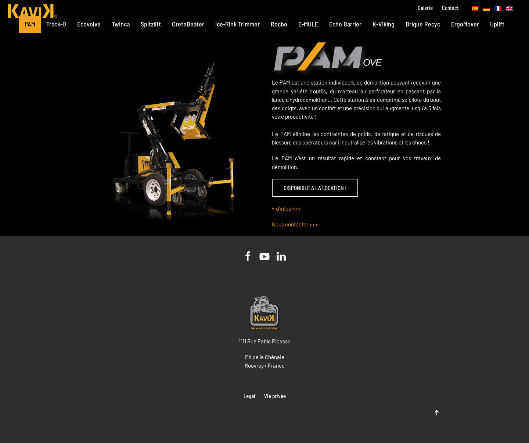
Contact (450, 7)
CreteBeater (188, 24)
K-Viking (384, 24)
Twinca (121, 24)
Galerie (425, 7)
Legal (249, 396)
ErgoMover (465, 24)
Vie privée (275, 396)
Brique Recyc (423, 24)
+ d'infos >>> (286, 208)
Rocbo (279, 24)
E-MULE (308, 24)
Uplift (497, 24)
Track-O (56, 24)
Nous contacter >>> (295, 224)
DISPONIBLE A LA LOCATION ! (315, 188)
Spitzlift (151, 24)
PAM (30, 24)
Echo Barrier (345, 24)
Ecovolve (89, 24)
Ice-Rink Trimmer (237, 24)
